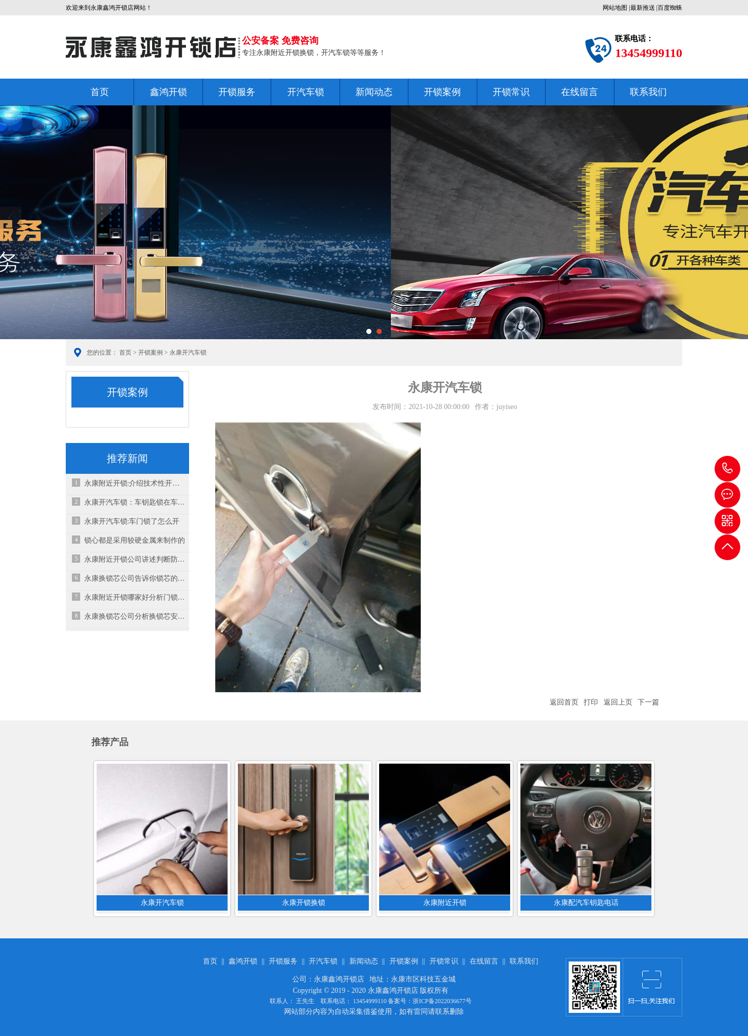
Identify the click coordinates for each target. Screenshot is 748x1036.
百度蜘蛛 (670, 7)
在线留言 (579, 92)
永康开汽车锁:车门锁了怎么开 (132, 521)
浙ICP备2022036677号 (442, 1001)
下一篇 (648, 702)
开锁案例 (442, 92)
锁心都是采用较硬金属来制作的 (134, 540)
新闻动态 (374, 92)
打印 (591, 702)
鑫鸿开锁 (168, 92)
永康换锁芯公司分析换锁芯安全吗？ (134, 616)
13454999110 (727, 469)
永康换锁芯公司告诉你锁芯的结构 (134, 578)
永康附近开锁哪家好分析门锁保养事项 (134, 597)
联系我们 (648, 92)
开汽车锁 (305, 92)
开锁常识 (511, 92)
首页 (99, 92)
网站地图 (615, 7)
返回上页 (618, 702)
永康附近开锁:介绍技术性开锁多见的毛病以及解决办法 (134, 483)
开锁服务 (236, 92)
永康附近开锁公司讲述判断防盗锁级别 (134, 559)
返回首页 (564, 702)
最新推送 (642, 7)
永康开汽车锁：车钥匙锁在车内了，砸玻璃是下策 (134, 502)
